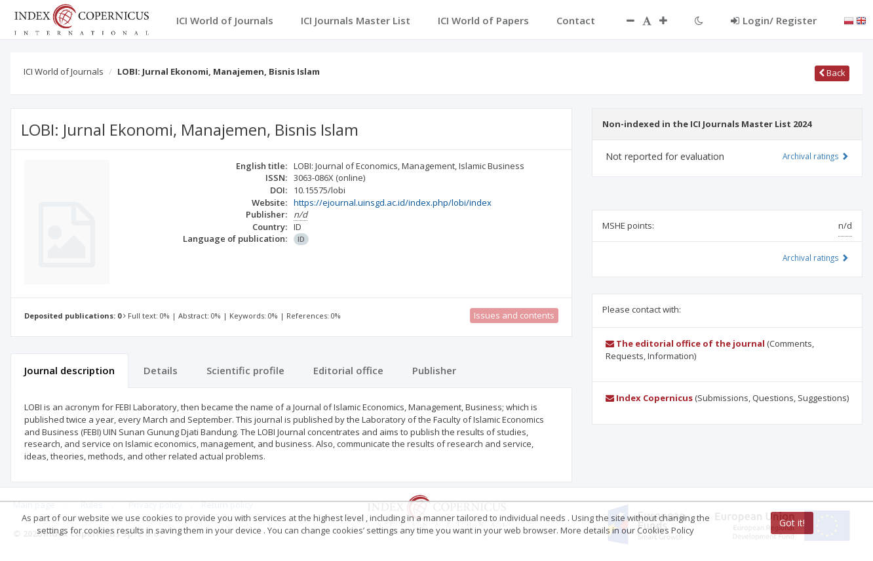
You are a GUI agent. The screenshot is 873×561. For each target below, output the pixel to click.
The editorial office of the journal (685, 343)
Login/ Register (774, 20)
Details (161, 370)
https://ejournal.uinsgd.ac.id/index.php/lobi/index (393, 202)
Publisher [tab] (434, 370)
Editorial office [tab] (348, 370)
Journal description (69, 370)
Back (832, 73)
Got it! (792, 522)
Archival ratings (816, 156)
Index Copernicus (649, 398)
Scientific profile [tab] (245, 370)
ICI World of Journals (64, 71)
